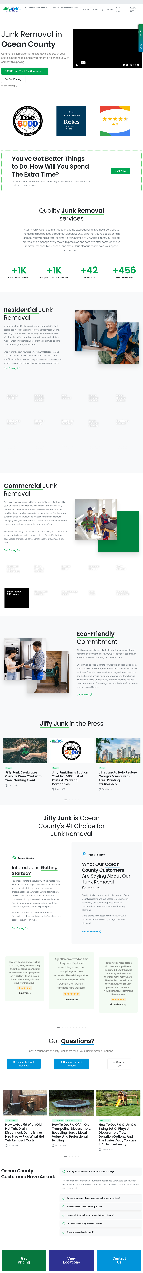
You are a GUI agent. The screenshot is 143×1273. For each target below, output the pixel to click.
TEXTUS (141, 38)
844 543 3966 (133, 9)
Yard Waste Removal (95, 447)
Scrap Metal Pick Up (68, 447)
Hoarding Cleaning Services (39, 448)
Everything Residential (122, 447)
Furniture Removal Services (12, 448)
